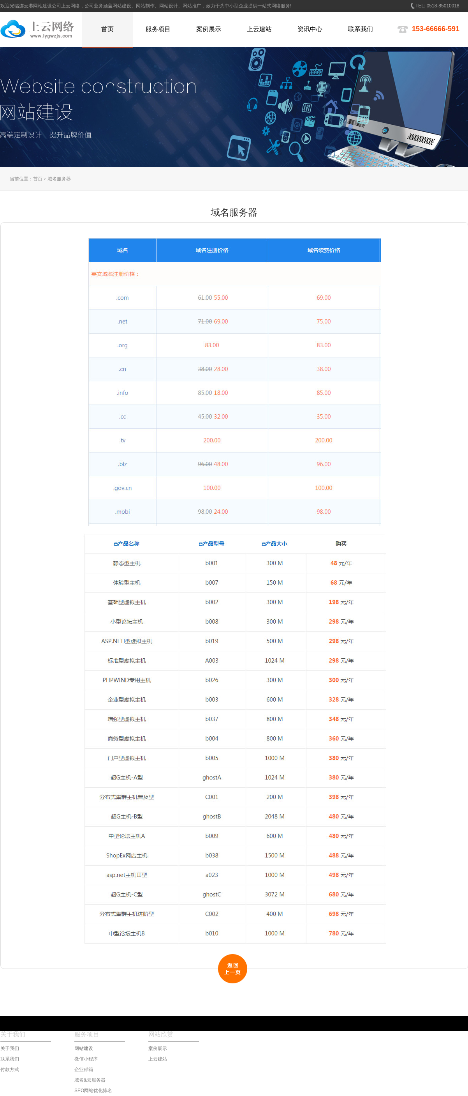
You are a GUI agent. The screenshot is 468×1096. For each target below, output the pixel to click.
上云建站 (157, 1059)
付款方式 (9, 1069)
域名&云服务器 (90, 1080)
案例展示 (157, 1048)
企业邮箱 (83, 1069)
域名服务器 (59, 179)
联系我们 (9, 1059)
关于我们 (9, 1048)
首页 (37, 179)
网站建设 (83, 1048)
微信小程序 (86, 1059)
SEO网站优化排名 (93, 1090)
